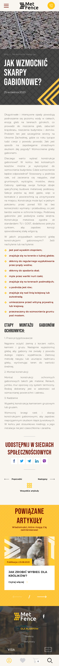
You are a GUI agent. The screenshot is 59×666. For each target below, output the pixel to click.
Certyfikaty (29, 641)
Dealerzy (29, 636)
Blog (6, 54)
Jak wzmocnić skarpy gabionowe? (24, 54)
